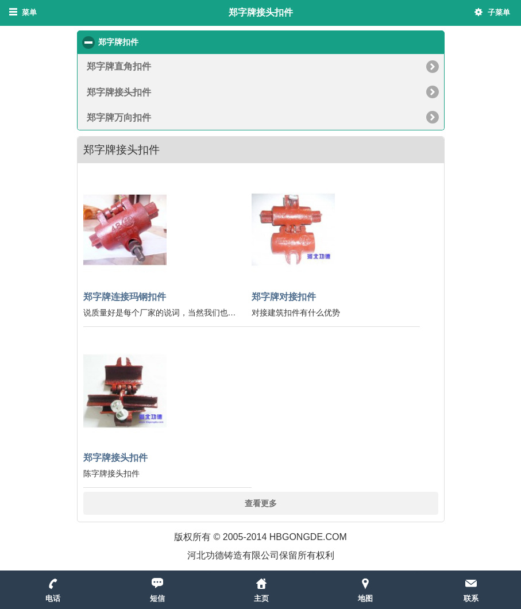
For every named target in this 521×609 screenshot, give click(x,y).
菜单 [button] (29, 12)
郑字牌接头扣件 (119, 91)
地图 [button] (365, 598)
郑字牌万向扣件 (119, 116)
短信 (157, 598)
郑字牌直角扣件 (119, 65)
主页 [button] (261, 598)
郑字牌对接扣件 (284, 296)
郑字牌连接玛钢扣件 (124, 296)
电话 (52, 598)
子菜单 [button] (499, 12)
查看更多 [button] (261, 503)
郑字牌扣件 (162, 42)
